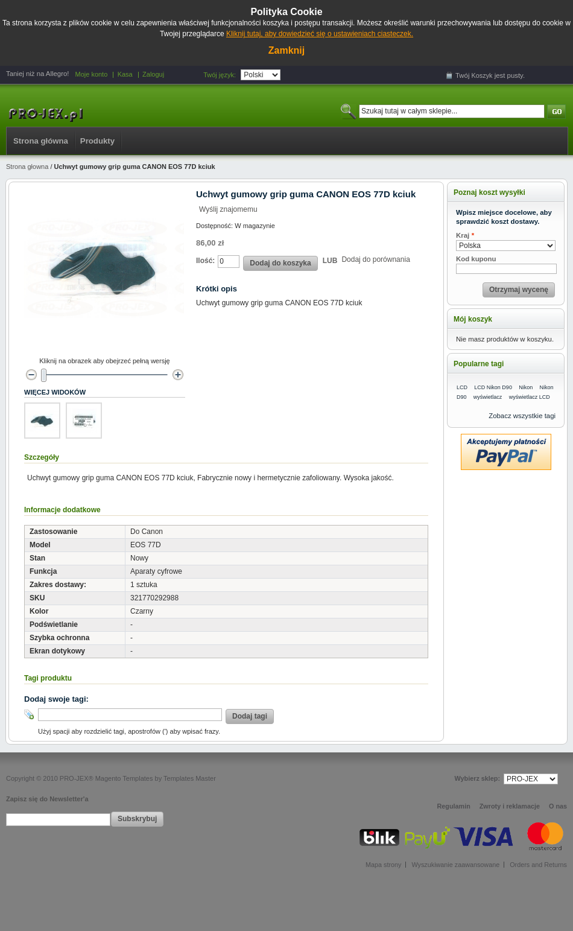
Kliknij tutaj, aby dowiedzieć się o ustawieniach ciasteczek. (319, 34)
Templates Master (189, 778)
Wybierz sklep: (477, 778)
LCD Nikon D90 (493, 387)
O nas (558, 806)
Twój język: (219, 74)
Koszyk (482, 75)
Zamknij (286, 50)
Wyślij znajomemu (228, 209)
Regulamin (453, 806)
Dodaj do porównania (375, 259)
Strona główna (40, 140)
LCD (462, 387)
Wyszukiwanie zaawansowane (455, 864)
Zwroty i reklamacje (510, 806)
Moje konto (91, 74)
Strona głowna (27, 166)
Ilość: (205, 260)
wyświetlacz (487, 397)
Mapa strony (383, 864)
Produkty (97, 140)
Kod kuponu (476, 258)
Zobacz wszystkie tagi (522, 415)
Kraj (462, 235)
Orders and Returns (538, 864)
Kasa (125, 74)
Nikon (526, 387)
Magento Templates (124, 778)
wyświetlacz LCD (529, 397)
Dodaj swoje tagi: (56, 699)
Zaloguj (153, 74)
